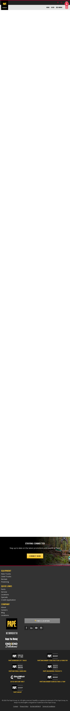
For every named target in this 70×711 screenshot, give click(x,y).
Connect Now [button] (35, 556)
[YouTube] (36, 628)
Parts (3, 589)
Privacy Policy (24, 706)
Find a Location (42, 621)
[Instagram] (41, 628)
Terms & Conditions (49, 706)
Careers (4, 610)
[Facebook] (26, 628)
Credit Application (8, 600)
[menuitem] (48, 7)
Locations (5, 594)
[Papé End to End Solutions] (11, 645)
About (3, 607)
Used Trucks (6, 576)
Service (4, 592)
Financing (5, 582)
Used (52, 7)
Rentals (4, 579)
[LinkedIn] (31, 628)
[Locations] (57, 3)
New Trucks (6, 574)
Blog (3, 612)
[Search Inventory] (61, 3)
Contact (15, 706)
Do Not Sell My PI (35, 706)
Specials (4, 597)
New (47, 7)
